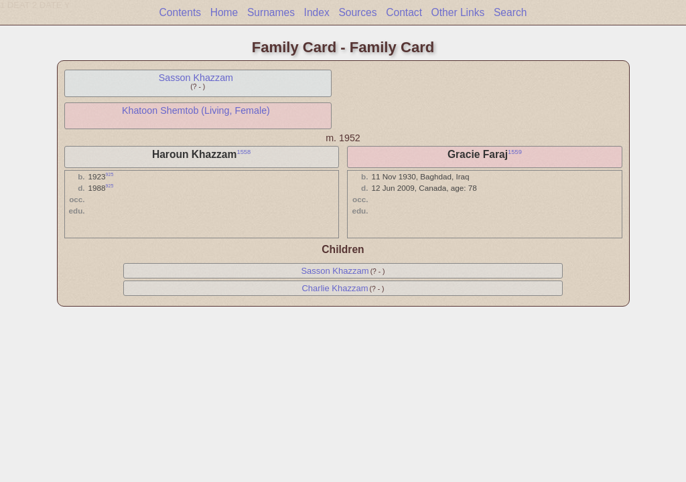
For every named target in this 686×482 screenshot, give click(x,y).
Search (510, 12)
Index (317, 12)
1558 (243, 152)
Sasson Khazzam (196, 77)
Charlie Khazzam (334, 288)
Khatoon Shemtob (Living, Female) (196, 110)
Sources (357, 12)
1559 (515, 152)
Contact (404, 12)
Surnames (271, 12)
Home (224, 12)
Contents (180, 12)
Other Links (458, 12)
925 (110, 174)
